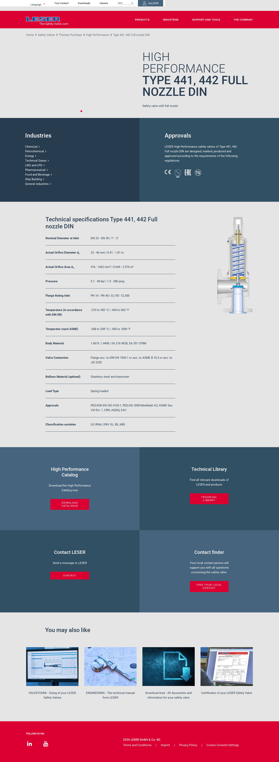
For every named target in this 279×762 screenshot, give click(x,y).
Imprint (165, 745)
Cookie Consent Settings (223, 745)
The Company (243, 19)
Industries (171, 19)
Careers (182, 5)
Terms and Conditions (137, 745)
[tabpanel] (81, 83)
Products (142, 19)
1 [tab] (81, 111)
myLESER (240, 5)
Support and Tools (206, 19)
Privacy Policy (188, 745)
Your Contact (140, 5)
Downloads (163, 5)
